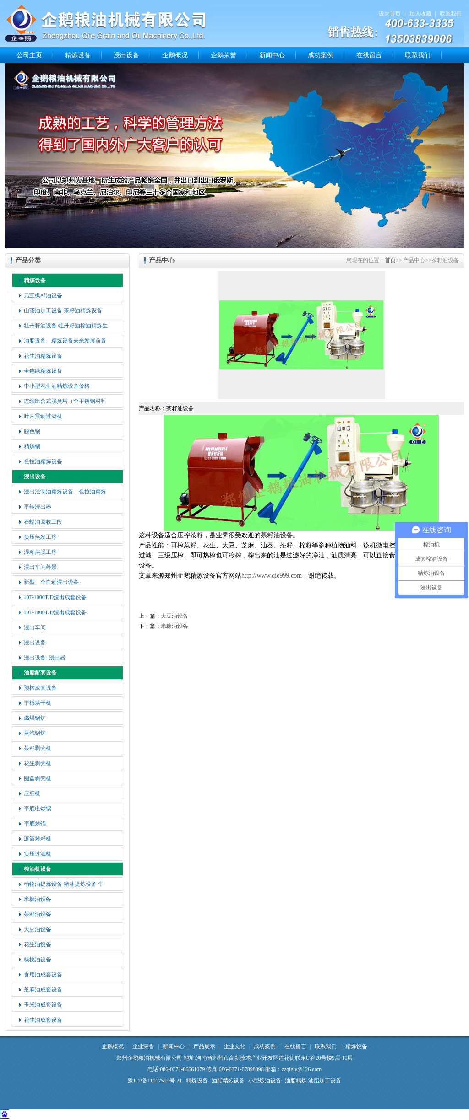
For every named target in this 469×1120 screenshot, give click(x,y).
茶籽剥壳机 (37, 748)
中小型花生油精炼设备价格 (57, 386)
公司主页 (29, 55)
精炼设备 (78, 55)
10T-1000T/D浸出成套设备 (55, 597)
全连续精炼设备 (43, 371)
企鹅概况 (175, 55)
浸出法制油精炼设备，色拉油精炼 (65, 491)
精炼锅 (32, 446)
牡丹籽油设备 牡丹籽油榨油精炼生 (66, 325)
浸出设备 (126, 55)
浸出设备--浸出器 (45, 657)
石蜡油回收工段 (43, 522)
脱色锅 (32, 431)
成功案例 (320, 55)
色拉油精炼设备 (43, 461)
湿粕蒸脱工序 (40, 552)
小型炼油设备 (264, 1080)
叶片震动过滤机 (43, 416)
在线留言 (369, 55)
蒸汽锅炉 (35, 733)
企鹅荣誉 (223, 55)
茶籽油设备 (37, 914)
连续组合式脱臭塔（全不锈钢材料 (65, 401)
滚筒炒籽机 (37, 839)
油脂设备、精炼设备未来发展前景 (65, 341)
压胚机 (32, 793)
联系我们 (451, 14)
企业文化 (234, 1046)
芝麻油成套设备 (43, 989)
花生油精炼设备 (43, 356)
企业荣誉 (143, 1046)
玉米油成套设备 (43, 1005)
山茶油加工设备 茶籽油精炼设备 (63, 310)
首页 (390, 260)
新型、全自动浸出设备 (51, 582)
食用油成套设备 (43, 974)
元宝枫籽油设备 (43, 295)
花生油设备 (37, 944)
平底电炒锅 (37, 808)
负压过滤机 (37, 854)
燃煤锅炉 (35, 718)
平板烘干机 (37, 703)
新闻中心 (272, 55)
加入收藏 (420, 14)
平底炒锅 (35, 823)
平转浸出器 (37, 507)
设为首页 (390, 14)
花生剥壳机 (37, 763)
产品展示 (204, 1046)
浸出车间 (35, 627)
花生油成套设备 (43, 1020)
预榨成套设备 (40, 688)
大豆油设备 (37, 929)
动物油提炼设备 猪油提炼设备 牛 (64, 884)
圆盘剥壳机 (37, 778)
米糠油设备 (37, 899)
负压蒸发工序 (40, 537)
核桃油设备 (37, 959)
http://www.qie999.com (271, 575)
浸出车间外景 (40, 567)
